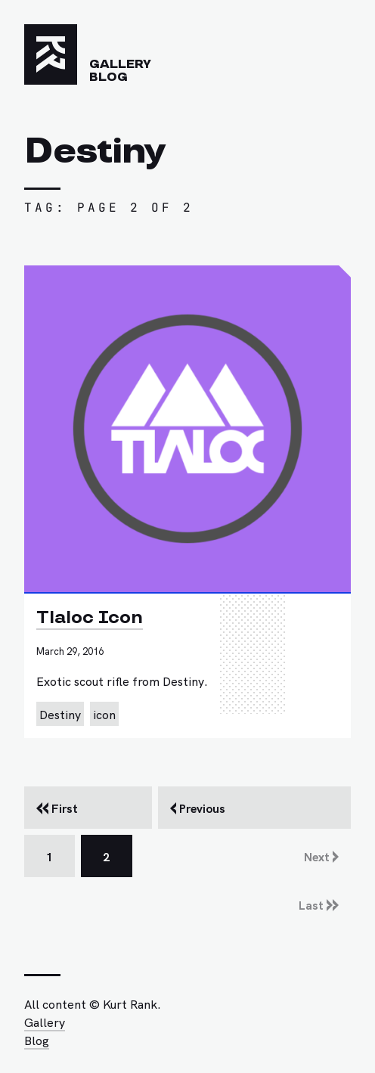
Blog (108, 77)
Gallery (120, 64)
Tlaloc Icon (89, 617)
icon (104, 714)
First (57, 807)
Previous (197, 807)
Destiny (60, 714)
